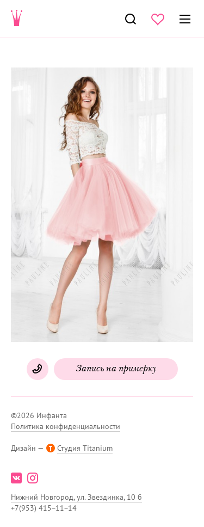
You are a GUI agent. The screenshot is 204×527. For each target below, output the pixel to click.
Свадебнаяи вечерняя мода (17, 19)
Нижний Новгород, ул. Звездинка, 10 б (76, 497)
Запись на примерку (116, 369)
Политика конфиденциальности (65, 426)
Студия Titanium (85, 448)
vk (16, 478)
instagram (32, 478)
